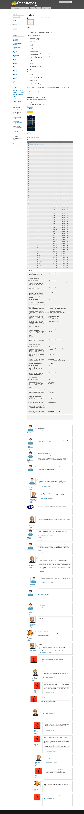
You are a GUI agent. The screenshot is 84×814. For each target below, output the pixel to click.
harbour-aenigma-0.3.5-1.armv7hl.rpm (36, 247)
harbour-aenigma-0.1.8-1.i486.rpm (35, 192)
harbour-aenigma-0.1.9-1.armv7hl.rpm (36, 199)
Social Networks (17, 58)
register (42, 430)
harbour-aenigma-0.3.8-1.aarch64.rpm (36, 261)
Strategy (15, 77)
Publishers (27, 8)
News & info (16, 52)
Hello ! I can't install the (17, 125)
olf (27, 637)
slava (31, 663)
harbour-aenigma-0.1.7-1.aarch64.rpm (36, 187)
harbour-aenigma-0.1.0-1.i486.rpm (35, 146)
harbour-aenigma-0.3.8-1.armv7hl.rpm (36, 259)
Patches (15, 54)
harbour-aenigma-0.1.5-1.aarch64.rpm (36, 178)
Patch (14, 97)
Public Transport (17, 56)
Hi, (13, 112)
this (59, 659)
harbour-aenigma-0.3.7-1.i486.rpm (35, 255)
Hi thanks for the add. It (17, 127)
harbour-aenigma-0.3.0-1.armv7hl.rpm (36, 215)
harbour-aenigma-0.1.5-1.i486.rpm (35, 174)
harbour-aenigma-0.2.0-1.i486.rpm (35, 209)
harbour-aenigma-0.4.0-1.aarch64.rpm (36, 265)
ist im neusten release (17, 130)
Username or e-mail (16, 16)
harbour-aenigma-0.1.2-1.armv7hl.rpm (36, 158)
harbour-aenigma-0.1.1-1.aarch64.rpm (36, 154)
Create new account (16, 24)
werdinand (29, 459)
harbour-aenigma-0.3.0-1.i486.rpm (35, 217)
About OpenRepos (15, 8)
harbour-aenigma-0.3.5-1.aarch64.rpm (36, 245)
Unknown (16, 62)
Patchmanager (17, 99)
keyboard (17, 94)
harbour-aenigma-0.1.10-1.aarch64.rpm (36, 207)
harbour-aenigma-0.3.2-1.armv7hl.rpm (36, 227)
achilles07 (29, 597)
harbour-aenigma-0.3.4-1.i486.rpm (35, 239)
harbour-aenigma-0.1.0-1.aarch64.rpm (36, 144)
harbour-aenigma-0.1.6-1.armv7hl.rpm (36, 184)
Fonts (14, 81)
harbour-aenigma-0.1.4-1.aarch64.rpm (36, 168)
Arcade (15, 70)
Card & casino (16, 71)
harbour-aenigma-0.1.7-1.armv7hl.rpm (36, 186)
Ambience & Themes (18, 43)
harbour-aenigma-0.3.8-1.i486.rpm (35, 257)
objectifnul (29, 510)
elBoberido (60, 56)
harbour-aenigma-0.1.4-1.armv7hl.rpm (36, 170)
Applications (15, 39)
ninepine (29, 537)
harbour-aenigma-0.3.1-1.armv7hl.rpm (36, 223)
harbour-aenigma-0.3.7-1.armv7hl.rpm (36, 253)
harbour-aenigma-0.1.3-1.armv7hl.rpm (36, 164)
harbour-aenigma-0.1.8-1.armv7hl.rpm (36, 193)
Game (15, 66)
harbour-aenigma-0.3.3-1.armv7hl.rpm (36, 233)
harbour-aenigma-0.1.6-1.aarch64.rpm (36, 180)
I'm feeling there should (17, 117)
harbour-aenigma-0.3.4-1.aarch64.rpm (36, 243)
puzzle (37, 137)
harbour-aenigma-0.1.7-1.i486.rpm (35, 190)
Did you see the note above (18, 120)
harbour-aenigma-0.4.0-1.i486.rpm (35, 263)
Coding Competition (16, 37)
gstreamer (17, 92)
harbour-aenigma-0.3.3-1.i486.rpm (35, 237)
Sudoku (28, 137)
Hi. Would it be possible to (18, 122)
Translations (15, 80)
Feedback (49, 8)
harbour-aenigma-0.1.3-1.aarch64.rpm (36, 166)
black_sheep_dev (37, 17)
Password (14, 20)
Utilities (15, 63)
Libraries (14, 82)
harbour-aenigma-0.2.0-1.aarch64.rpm (36, 213)
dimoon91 (29, 432)
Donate (43, 8)
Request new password (17, 25)
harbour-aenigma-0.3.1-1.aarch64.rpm (36, 221)
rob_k (28, 472)
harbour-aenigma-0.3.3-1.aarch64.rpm (36, 235)
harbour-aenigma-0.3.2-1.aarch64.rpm (36, 229)
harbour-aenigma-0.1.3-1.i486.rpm (35, 162)
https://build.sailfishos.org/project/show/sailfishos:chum (56, 725)
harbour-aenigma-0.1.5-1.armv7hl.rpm (36, 176)
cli (22, 90)
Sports (15, 59)
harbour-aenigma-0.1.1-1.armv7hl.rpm (36, 150)
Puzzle (15, 74)
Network (15, 51)
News (22, 8)
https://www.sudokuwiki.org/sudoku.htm (47, 482)
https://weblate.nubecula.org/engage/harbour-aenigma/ (38, 91)
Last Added (32, 8)
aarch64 (15, 90)
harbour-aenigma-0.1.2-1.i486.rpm (35, 160)
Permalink (28, 449)
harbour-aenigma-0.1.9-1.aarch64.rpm (36, 201)
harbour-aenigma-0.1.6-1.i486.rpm (35, 182)
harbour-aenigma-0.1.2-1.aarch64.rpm (36, 156)
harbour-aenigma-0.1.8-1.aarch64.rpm (36, 196)
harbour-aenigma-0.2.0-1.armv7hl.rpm (36, 211)
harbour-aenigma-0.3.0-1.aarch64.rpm (36, 219)
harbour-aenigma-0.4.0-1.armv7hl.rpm (36, 267)
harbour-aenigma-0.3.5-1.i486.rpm (35, 249)
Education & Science (17, 47)
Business (15, 44)
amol (14, 143)
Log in (39, 430)
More (23, 102)
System (15, 60)
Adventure (16, 69)
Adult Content (16, 41)
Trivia (15, 78)
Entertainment (16, 48)
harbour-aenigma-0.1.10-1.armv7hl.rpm (36, 205)
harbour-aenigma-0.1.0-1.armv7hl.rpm (36, 148)
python (15, 101)
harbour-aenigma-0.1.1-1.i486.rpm (35, 152)
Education (16, 73)
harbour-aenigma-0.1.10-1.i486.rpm (35, 203)
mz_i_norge (29, 446)
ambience (20, 90)
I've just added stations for (17, 109)
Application (16, 40)
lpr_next (14, 141)
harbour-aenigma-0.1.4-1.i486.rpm (35, 172)
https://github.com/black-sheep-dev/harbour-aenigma (37, 99)
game (14, 92)
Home (12, 11)
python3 (20, 101)
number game (33, 137)
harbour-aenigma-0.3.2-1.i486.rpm (35, 231)
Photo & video (16, 55)
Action (15, 67)
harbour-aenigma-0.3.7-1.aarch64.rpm (36, 251)
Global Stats (38, 8)
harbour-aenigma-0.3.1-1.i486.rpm (35, 225)
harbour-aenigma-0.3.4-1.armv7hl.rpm (36, 241)
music (21, 94)
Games (28, 133)
